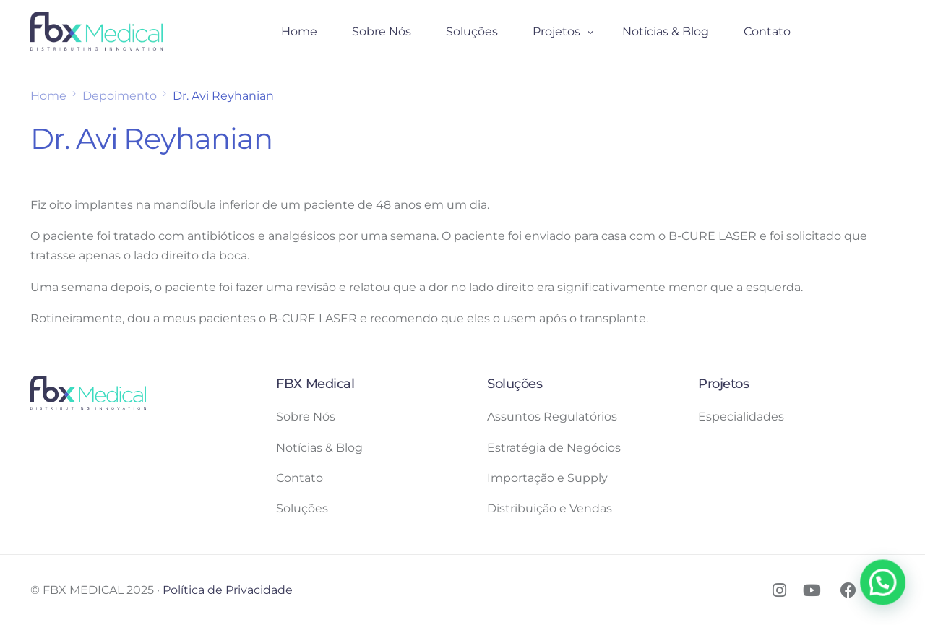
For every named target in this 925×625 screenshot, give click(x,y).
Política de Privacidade (228, 590)
